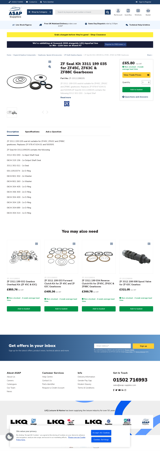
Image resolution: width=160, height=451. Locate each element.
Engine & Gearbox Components (25, 55)
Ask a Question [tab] (53, 131)
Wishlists (138, 12)
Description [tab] (13, 131)
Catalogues (12, 384)
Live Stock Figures (24, 25)
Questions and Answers (135, 97)
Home (9, 55)
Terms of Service (140, 352)
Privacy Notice (129, 350)
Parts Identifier (48, 384)
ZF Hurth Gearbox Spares (73, 55)
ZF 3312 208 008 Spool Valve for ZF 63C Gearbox (135, 283)
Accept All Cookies (101, 432)
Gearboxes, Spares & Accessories (50, 55)
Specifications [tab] (32, 131)
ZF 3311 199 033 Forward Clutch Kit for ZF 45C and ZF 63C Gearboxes (59, 283)
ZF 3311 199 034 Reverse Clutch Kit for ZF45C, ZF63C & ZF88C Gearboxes (98, 283)
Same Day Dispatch (103, 24)
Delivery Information (86, 376)
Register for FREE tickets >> (115, 44)
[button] (10, 437)
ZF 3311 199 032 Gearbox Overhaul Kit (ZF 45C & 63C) (22, 283)
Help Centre (47, 376)
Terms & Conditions (86, 387)
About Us (11, 376)
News (9, 391)
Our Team (11, 387)
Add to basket (136, 89)
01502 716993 (130, 380)
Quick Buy (128, 12)
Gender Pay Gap (85, 380)
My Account (118, 12)
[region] (70, 436)
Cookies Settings (101, 439)
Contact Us (47, 380)
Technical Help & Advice (139, 25)
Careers (10, 380)
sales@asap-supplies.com (124, 385)
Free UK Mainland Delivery (60, 25)
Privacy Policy (129, 352)
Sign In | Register (143, 2)
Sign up (143, 346)
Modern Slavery (84, 384)
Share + (149, 55)
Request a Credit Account (53, 387)
